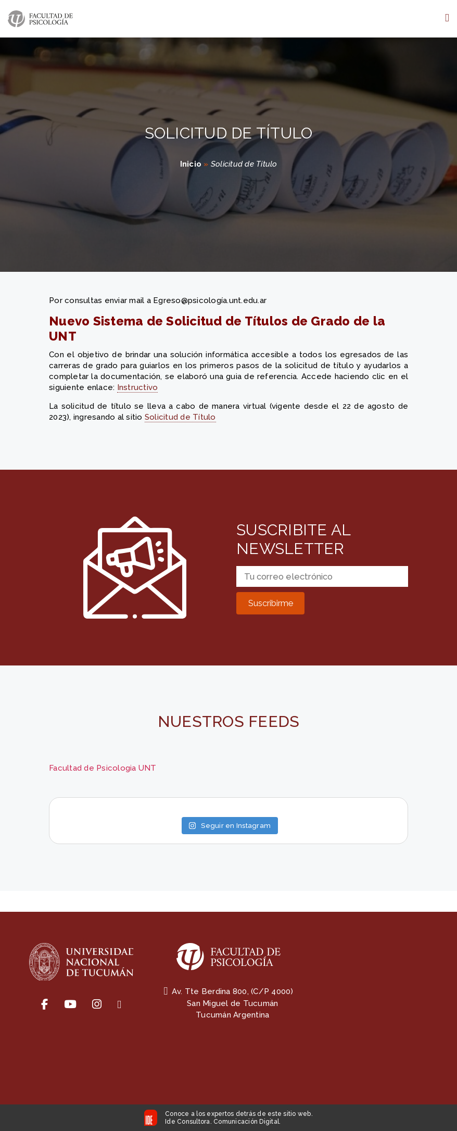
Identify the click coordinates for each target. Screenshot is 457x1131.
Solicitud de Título (180, 417)
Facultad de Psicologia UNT (103, 768)
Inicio (191, 164)
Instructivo (137, 387)
